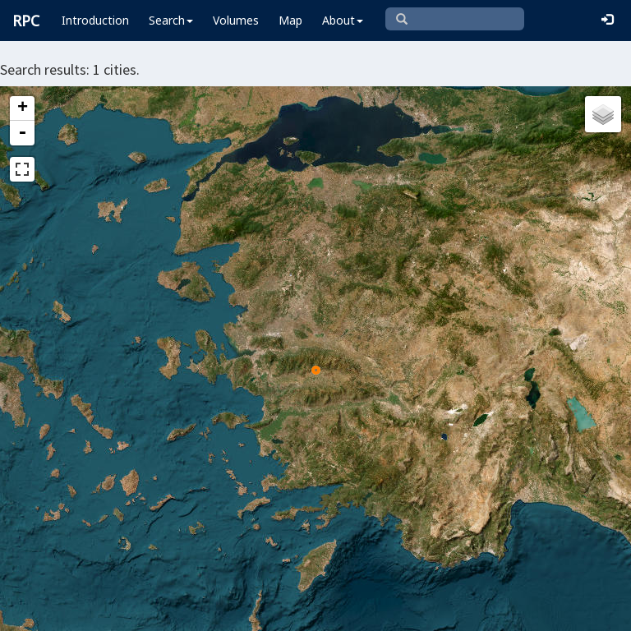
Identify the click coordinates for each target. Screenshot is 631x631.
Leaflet (39, 611)
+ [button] (22, 108)
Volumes (236, 20)
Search (171, 20)
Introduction (95, 20)
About (342, 20)
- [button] (22, 133)
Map (290, 20)
